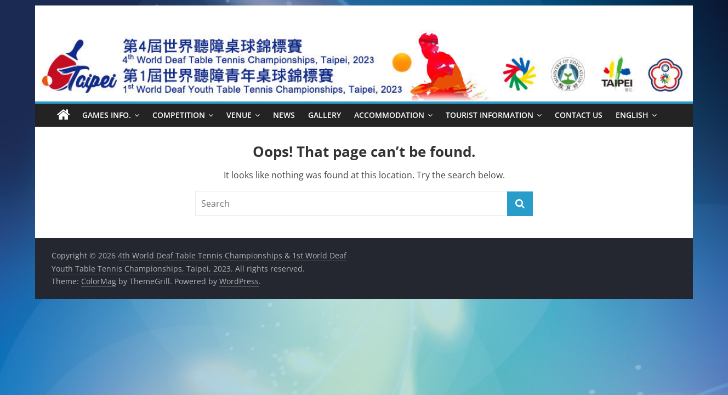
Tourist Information (489, 115)
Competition (178, 115)
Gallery (324, 115)
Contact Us (578, 115)
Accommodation (389, 115)
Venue (239, 115)
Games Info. (106, 115)
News (284, 115)
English (632, 115)
